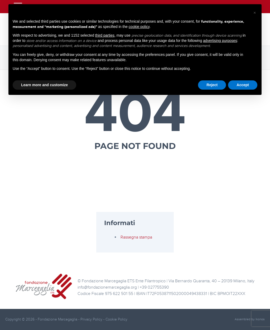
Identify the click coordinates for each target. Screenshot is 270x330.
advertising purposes (220, 40)
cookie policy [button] (139, 27)
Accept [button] (243, 85)
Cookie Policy (116, 319)
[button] (254, 12)
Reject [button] (212, 85)
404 (135, 114)
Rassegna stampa (136, 237)
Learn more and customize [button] (44, 85)
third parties (104, 35)
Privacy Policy (91, 319)
